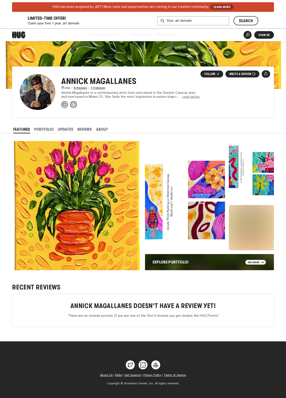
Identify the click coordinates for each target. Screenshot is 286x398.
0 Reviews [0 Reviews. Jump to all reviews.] (80, 88)
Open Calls (141, 34)
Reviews (84, 129)
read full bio (191, 97)
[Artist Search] (248, 35)
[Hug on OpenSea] (155, 364)
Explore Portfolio (171, 262)
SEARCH (246, 21)
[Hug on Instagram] (143, 364)
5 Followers (98, 88)
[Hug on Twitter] (130, 364)
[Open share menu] (266, 73)
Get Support (132, 375)
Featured (21, 129)
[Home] (18, 35)
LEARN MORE (222, 7)
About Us (106, 375)
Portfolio (44, 129)
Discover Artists (107, 34)
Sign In (264, 35)
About (102, 129)
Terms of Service (175, 375)
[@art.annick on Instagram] (73, 104)
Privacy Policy (152, 375)
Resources (168, 34)
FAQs (118, 375)
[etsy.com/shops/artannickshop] (64, 104)
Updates (65, 129)
